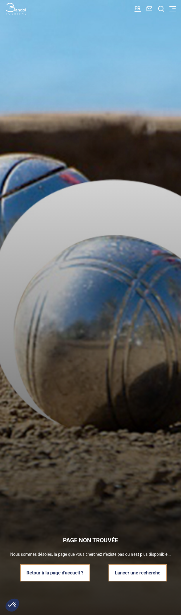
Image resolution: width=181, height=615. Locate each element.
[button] (12, 605)
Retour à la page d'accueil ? (55, 573)
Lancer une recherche (137, 573)
